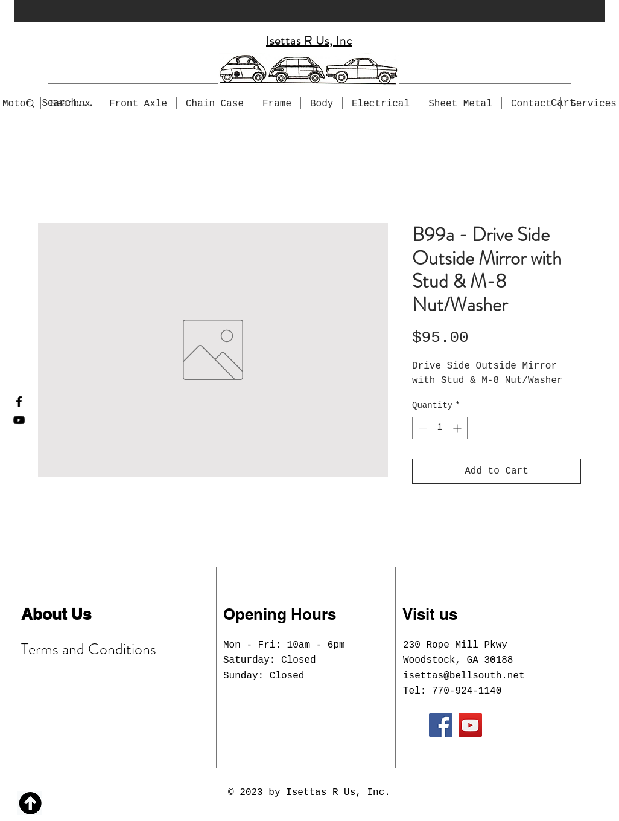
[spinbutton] (440, 428)
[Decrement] (421, 428)
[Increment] (458, 428)
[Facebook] (19, 401)
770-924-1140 (466, 691)
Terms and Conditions (88, 649)
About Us (56, 614)
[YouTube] (19, 420)
